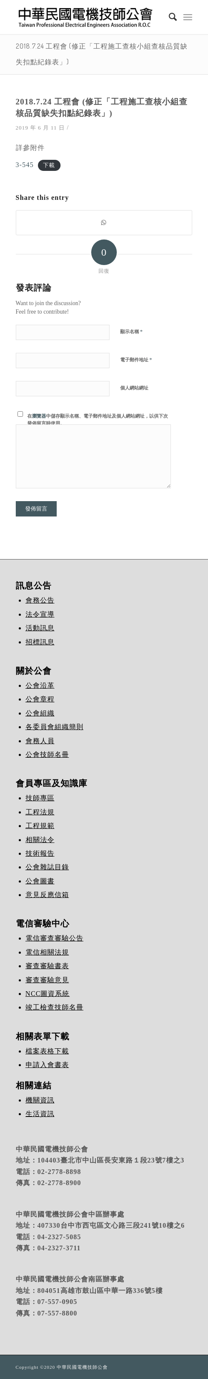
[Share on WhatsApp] (104, 223)
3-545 (25, 164)
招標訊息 (40, 642)
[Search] (168, 17)
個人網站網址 (134, 387)
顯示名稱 (131, 331)
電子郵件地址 (136, 359)
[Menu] (187, 17)
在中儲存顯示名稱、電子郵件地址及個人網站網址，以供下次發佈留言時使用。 (97, 419)
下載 (49, 165)
